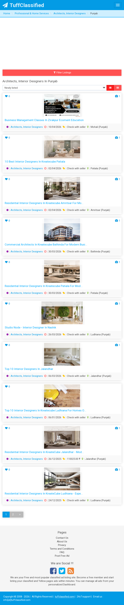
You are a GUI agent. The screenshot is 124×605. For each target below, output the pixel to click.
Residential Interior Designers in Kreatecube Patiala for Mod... (44, 286)
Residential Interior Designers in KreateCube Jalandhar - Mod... (44, 452)
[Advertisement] (62, 42)
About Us (62, 541)
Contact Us (62, 537)
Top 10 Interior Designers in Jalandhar (29, 369)
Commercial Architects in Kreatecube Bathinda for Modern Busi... (46, 244)
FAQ (62, 552)
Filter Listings (62, 72)
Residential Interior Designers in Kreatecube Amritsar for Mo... (44, 203)
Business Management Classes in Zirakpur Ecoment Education (44, 120)
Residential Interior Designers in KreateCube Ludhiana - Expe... (44, 493)
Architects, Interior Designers (27, 126)
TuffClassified (23, 5)
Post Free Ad (62, 555)
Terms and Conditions (62, 548)
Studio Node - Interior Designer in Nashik (30, 327)
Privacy (62, 545)
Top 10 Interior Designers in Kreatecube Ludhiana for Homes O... (45, 410)
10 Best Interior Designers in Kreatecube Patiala (35, 161)
